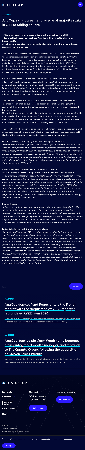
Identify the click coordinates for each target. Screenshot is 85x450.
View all (76, 286)
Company (6, 397)
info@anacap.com (37, 396)
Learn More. (68, 439)
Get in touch (38, 408)
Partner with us (9, 409)
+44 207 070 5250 (37, 399)
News (5, 414)
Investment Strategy (7, 403)
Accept (9, 445)
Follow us (64, 399)
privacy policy (45, 439)
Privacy (5, 425)
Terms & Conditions (9, 429)
